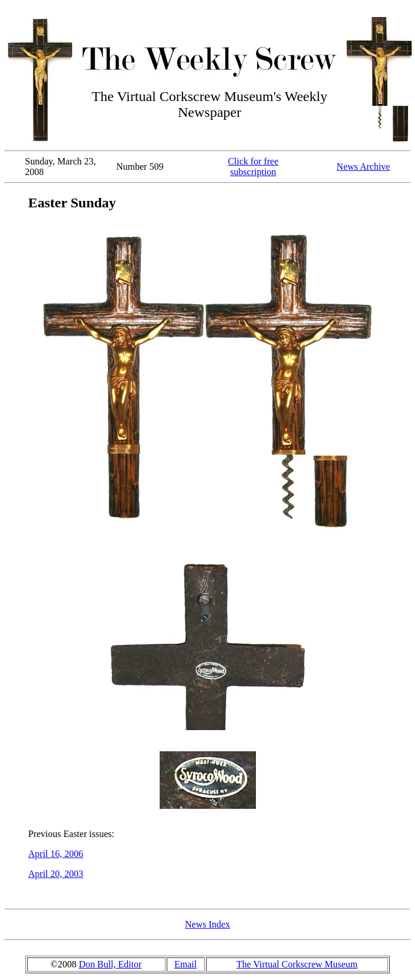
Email (185, 964)
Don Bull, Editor (110, 964)
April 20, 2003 (55, 874)
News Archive (363, 167)
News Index (207, 924)
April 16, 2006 (55, 854)
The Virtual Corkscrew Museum (297, 964)
